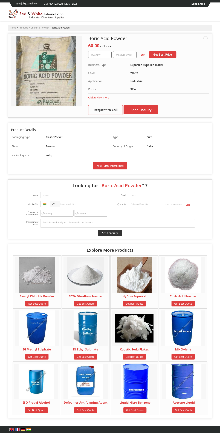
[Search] (209, 15)
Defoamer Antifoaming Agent (86, 402)
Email (123, 195)
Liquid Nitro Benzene (135, 402)
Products (23, 27)
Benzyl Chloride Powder (36, 296)
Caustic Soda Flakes (134, 349)
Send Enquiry (141, 109)
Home (13, 27)
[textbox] (125, 54)
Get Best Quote (37, 303)
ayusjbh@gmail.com (27, 3)
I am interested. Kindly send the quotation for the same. (117, 223)
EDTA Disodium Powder (86, 296)
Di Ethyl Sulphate (85, 349)
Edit (143, 54)
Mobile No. (33, 204)
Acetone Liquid (184, 402)
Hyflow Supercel (134, 296)
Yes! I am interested (110, 166)
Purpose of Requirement (31, 213)
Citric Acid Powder (183, 296)
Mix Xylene (183, 349)
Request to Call (106, 109)
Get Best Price (162, 54)
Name (36, 195)
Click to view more (98, 97)
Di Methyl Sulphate (37, 349)
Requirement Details (31, 223)
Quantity (121, 204)
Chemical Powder (40, 27)
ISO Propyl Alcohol (36, 402)
